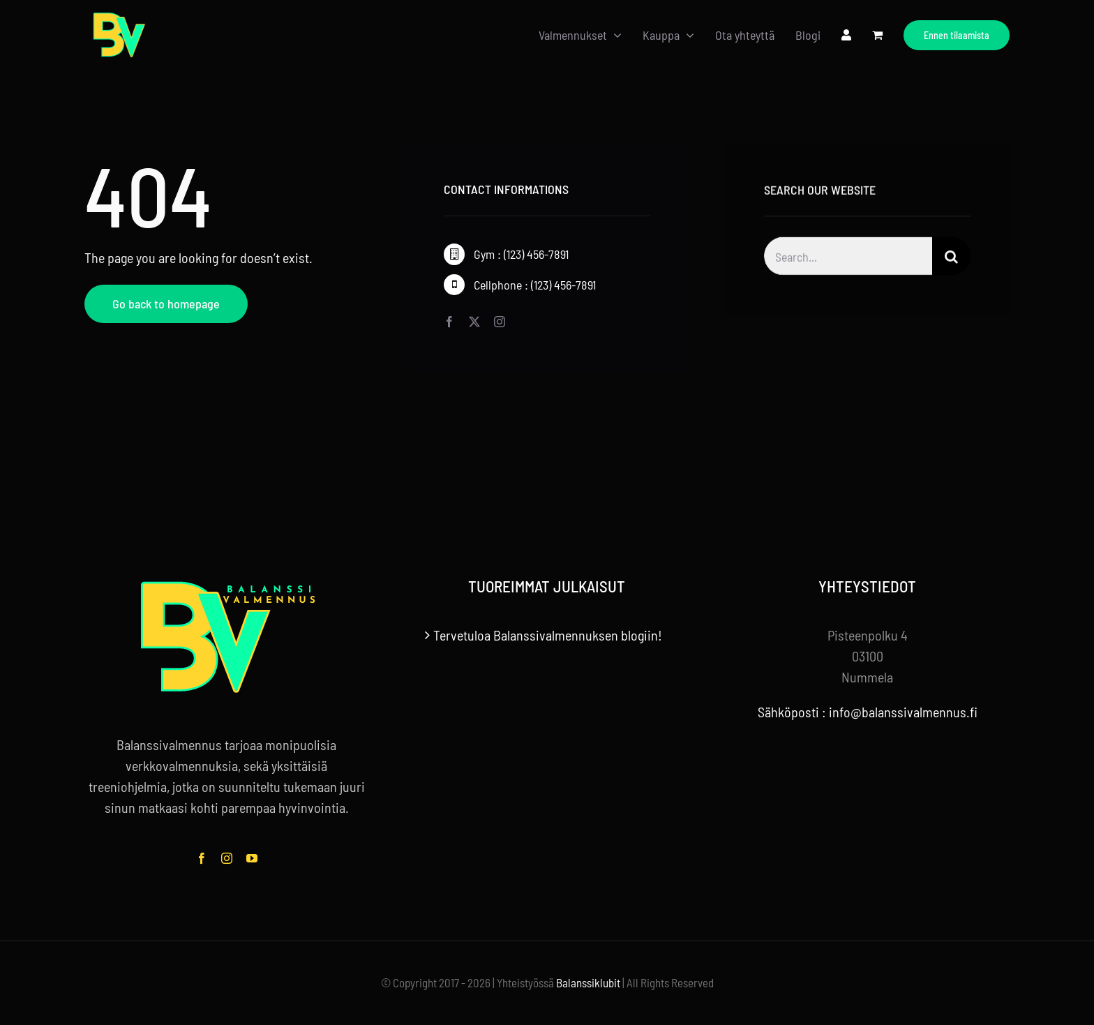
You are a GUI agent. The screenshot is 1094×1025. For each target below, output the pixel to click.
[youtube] (251, 858)
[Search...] (848, 258)
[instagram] (499, 321)
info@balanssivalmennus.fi (903, 711)
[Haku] (951, 258)
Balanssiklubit (588, 982)
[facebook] (449, 321)
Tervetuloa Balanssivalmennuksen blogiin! (547, 635)
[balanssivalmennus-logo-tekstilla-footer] (226, 584)
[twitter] (474, 321)
